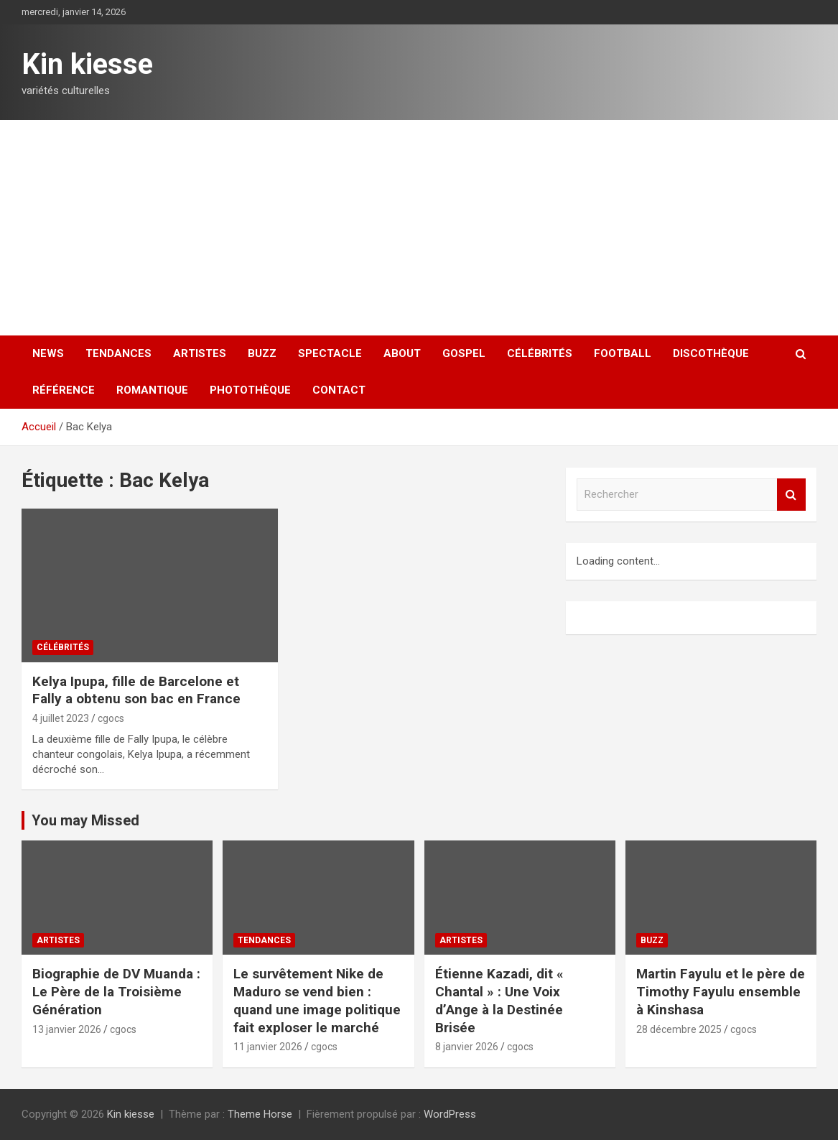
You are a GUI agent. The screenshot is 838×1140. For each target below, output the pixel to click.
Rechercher (791, 494)
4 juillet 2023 (60, 718)
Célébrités (539, 353)
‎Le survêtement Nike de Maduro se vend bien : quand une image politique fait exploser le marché (317, 1000)
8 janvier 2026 (466, 1046)
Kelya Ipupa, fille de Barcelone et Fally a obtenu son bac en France (136, 690)
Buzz (262, 353)
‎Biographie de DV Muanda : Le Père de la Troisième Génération (116, 991)
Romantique (152, 390)
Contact (339, 390)
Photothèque (250, 390)
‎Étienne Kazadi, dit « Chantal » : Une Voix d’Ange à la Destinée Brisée (499, 1000)
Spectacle (330, 353)
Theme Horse (260, 1114)
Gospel (463, 353)
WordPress (450, 1114)
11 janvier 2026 (267, 1046)
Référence (63, 390)
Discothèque (711, 353)
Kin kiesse (87, 64)
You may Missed (85, 820)
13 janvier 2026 (66, 1029)
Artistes (199, 353)
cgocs (111, 718)
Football (622, 353)
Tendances (118, 353)
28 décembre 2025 (679, 1029)
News (48, 353)
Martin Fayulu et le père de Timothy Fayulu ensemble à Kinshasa (720, 991)
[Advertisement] (419, 227)
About (402, 353)
